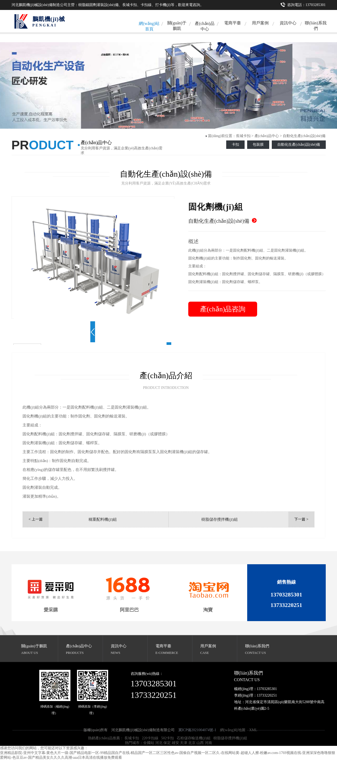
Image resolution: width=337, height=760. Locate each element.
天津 (183, 743)
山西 (200, 743)
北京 (192, 743)
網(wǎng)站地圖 (232, 730)
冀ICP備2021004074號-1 (197, 730)
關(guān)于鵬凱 (177, 26)
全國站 (148, 743)
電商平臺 (232, 23)
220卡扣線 (150, 738)
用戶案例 (260, 23)
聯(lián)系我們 (316, 26)
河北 (159, 743)
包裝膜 (258, 144)
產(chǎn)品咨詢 (223, 309)
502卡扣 (167, 738)
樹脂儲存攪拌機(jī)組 (219, 519)
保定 (167, 743)
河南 (208, 743)
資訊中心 (288, 23)
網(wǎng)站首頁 (149, 26)
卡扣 (235, 144)
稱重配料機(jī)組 (103, 519)
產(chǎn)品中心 (204, 26)
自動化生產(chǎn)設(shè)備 (304, 136)
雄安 (175, 743)
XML (253, 730)
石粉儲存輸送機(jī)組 (194, 738)
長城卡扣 (243, 136)
